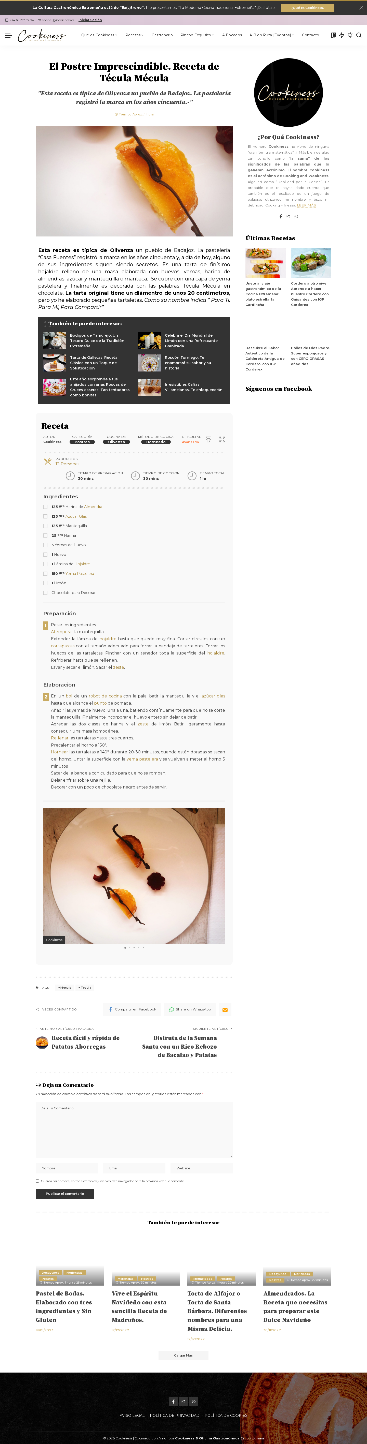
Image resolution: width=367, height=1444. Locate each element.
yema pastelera (142, 757)
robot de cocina (105, 695)
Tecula (86, 985)
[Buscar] (359, 35)
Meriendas (75, 1271)
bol (69, 695)
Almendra (93, 507)
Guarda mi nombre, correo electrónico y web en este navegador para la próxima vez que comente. (113, 1180)
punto (100, 701)
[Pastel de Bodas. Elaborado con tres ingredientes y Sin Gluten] (70, 1259)
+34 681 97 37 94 (19, 20)
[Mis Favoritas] (333, 35)
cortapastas (62, 645)
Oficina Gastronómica (219, 1437)
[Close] (361, 7)
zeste (118, 666)
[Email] (225, 1007)
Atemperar (62, 632)
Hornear (59, 750)
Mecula (65, 985)
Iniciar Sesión (90, 20)
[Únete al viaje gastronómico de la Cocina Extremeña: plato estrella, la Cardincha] (265, 263)
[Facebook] (132, 1007)
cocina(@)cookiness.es (56, 20)
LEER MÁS (306, 205)
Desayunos (50, 1271)
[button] (220, 811)
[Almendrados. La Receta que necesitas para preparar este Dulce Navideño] (297, 1259)
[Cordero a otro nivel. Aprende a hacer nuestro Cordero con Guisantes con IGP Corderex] (311, 263)
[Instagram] (288, 216)
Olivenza (116, 442)
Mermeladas (203, 1277)
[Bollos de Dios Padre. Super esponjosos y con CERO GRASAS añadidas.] (311, 328)
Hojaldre (82, 564)
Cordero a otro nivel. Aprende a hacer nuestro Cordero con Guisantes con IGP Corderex (310, 294)
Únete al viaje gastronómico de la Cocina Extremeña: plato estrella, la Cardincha (262, 294)
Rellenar (60, 736)
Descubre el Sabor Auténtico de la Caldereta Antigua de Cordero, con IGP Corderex (264, 358)
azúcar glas (213, 695)
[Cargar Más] (183, 1354)
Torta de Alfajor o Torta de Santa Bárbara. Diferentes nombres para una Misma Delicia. (217, 1310)
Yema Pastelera (79, 573)
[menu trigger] (11, 35)
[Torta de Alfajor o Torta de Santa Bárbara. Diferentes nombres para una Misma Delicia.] (221, 1259)
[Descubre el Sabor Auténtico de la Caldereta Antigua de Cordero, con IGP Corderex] (265, 328)
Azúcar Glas (76, 516)
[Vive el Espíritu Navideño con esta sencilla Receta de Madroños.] (146, 1259)
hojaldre (107, 638)
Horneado (156, 442)
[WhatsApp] (190, 1007)
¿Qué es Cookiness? (307, 8)
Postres (82, 442)
